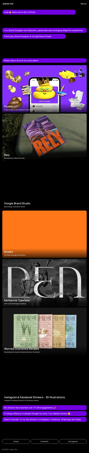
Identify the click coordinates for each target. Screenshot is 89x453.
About (84, 4)
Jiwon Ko (7, 3)
